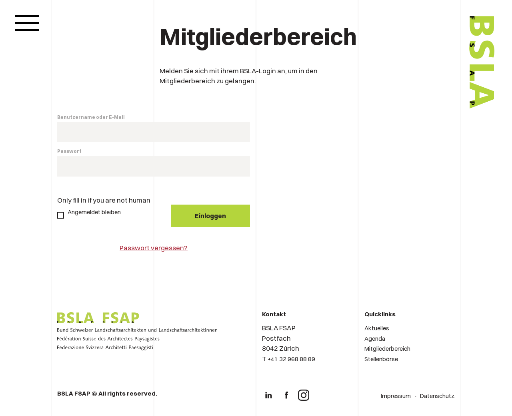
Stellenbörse (381, 359)
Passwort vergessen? (154, 247)
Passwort (69, 151)
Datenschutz (437, 396)
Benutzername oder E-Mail (91, 117)
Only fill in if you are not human (103, 200)
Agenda (374, 338)
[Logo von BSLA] (448, 133)
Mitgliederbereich (387, 348)
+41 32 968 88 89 (291, 359)
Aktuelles (376, 328)
